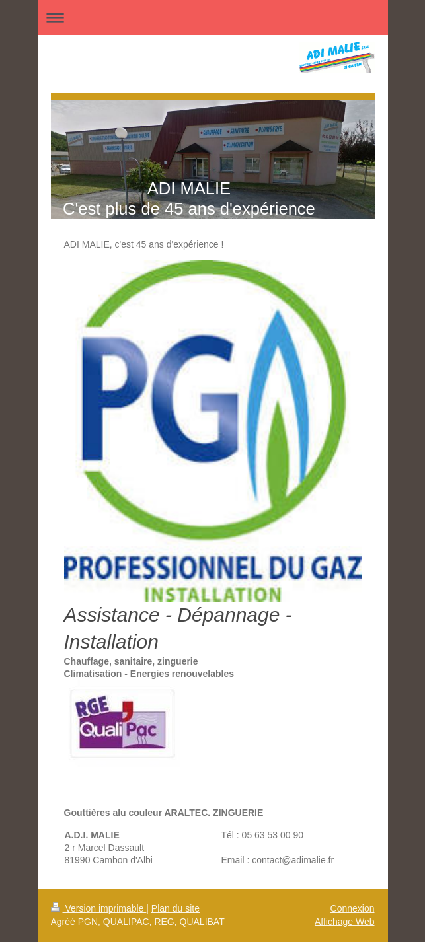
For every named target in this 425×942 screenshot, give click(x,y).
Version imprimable (99, 908)
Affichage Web (345, 921)
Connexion (352, 908)
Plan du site (175, 908)
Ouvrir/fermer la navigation (213, 17)
